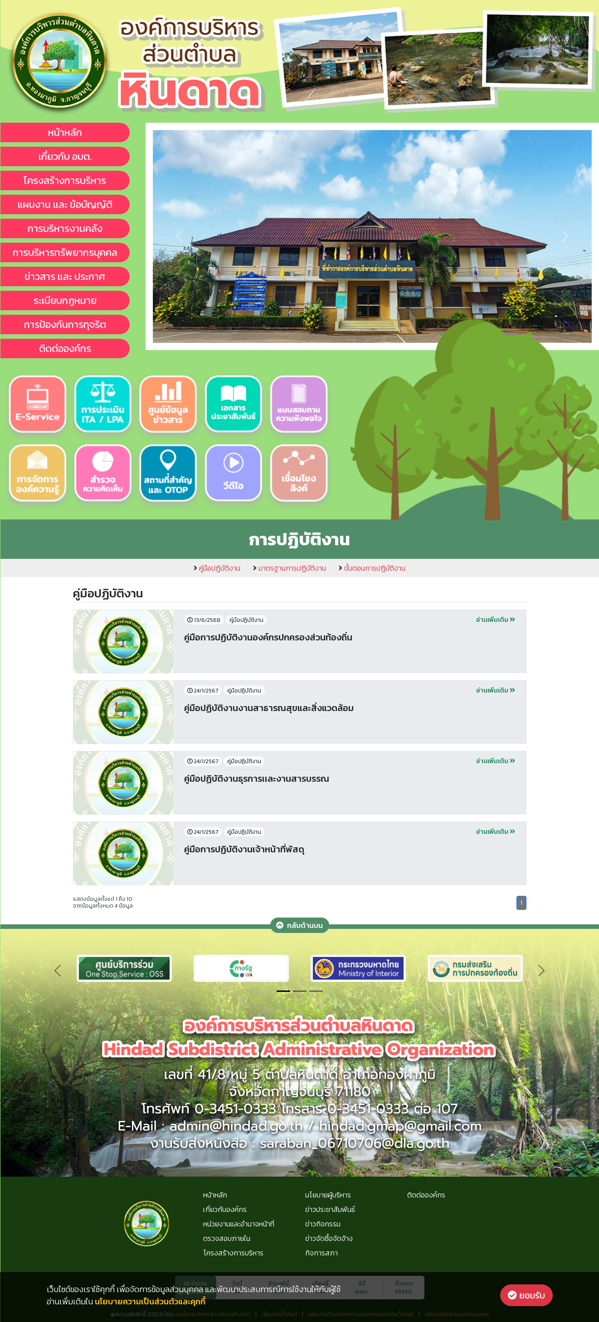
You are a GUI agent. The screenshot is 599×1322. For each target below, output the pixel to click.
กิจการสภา (321, 1252)
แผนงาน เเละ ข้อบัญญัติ (65, 204)
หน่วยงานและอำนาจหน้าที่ (238, 1223)
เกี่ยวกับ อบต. (65, 156)
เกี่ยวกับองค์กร (225, 1209)
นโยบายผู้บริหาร (328, 1194)
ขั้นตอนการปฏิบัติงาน (372, 567)
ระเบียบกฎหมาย (65, 300)
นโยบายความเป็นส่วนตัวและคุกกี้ (150, 1301)
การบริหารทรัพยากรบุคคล (65, 252)
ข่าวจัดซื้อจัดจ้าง (329, 1238)
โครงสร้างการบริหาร (65, 180)
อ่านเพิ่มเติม (495, 620)
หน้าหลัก (65, 132)
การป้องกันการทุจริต (65, 324)
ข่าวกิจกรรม (323, 1223)
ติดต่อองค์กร (65, 348)
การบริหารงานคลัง (65, 228)
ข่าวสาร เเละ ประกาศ (64, 276)
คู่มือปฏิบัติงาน (217, 567)
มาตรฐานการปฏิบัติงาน (289, 567)
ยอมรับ (526, 1295)
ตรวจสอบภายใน (226, 1238)
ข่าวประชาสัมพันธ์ (330, 1209)
